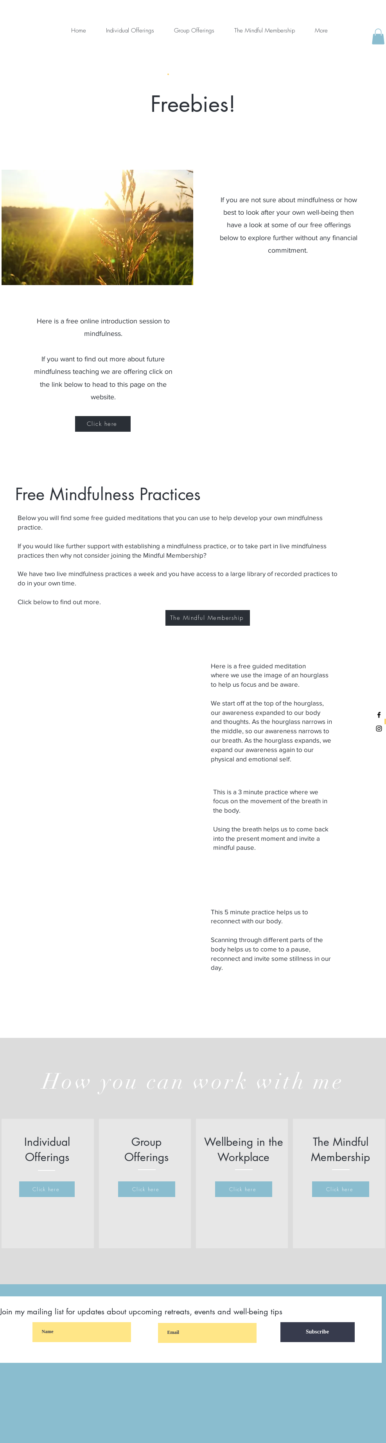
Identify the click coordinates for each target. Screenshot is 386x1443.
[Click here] (103, 424)
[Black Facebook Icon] (379, 715)
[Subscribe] (317, 1332)
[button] (378, 37)
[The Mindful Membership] (207, 618)
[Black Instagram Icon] (379, 728)
